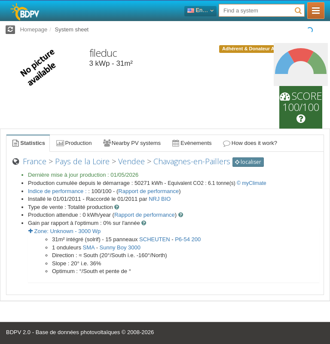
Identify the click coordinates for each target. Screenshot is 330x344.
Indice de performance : (58, 191)
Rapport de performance (148, 191)
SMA (89, 247)
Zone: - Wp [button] (64, 231)
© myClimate (251, 183)
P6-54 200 (188, 239)
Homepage (34, 29)
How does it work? (250, 143)
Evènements (191, 143)
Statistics (28, 143)
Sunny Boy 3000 (120, 247)
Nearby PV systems (131, 143)
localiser (248, 162)
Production (73, 143)
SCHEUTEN (154, 239)
